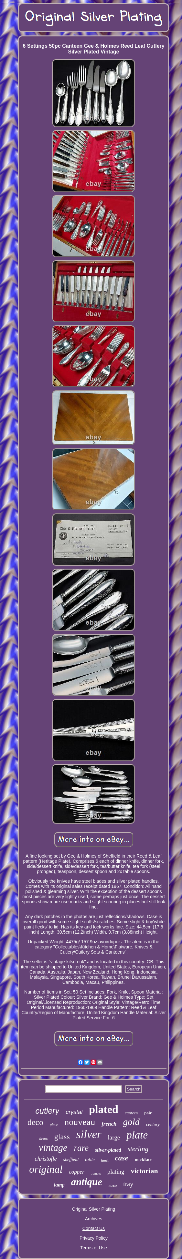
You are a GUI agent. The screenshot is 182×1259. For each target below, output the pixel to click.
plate (137, 1135)
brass (43, 1138)
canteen (131, 1112)
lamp (59, 1184)
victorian (144, 1171)
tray (128, 1183)
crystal (74, 1112)
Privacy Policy (94, 1238)
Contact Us (93, 1228)
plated (103, 1109)
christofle (46, 1159)
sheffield (71, 1159)
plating (115, 1171)
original (45, 1169)
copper (76, 1172)
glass (62, 1136)
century (153, 1124)
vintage (53, 1147)
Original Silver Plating (93, 1209)
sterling (138, 1149)
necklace (143, 1159)
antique (86, 1181)
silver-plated (108, 1150)
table (90, 1159)
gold (131, 1122)
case (121, 1158)
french (109, 1124)
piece (54, 1124)
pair (148, 1112)
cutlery (47, 1110)
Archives (93, 1218)
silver (89, 1134)
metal (113, 1186)
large (114, 1137)
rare (81, 1148)
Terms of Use (93, 1247)
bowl (105, 1160)
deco (35, 1122)
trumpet (96, 1173)
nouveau (79, 1122)
